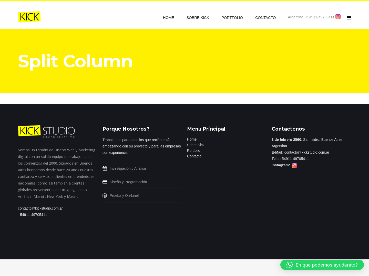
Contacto (194, 156)
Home (192, 139)
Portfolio (193, 150)
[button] (322, 265)
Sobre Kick (195, 145)
